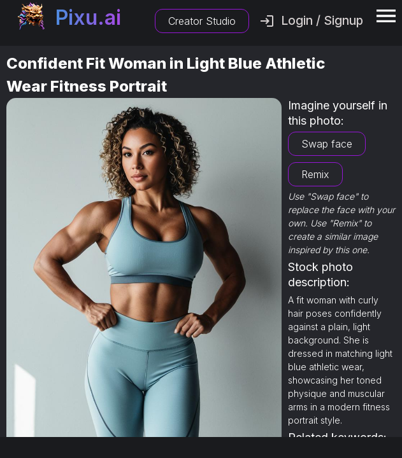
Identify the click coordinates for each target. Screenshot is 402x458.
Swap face (326, 143)
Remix (315, 174)
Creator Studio (202, 21)
